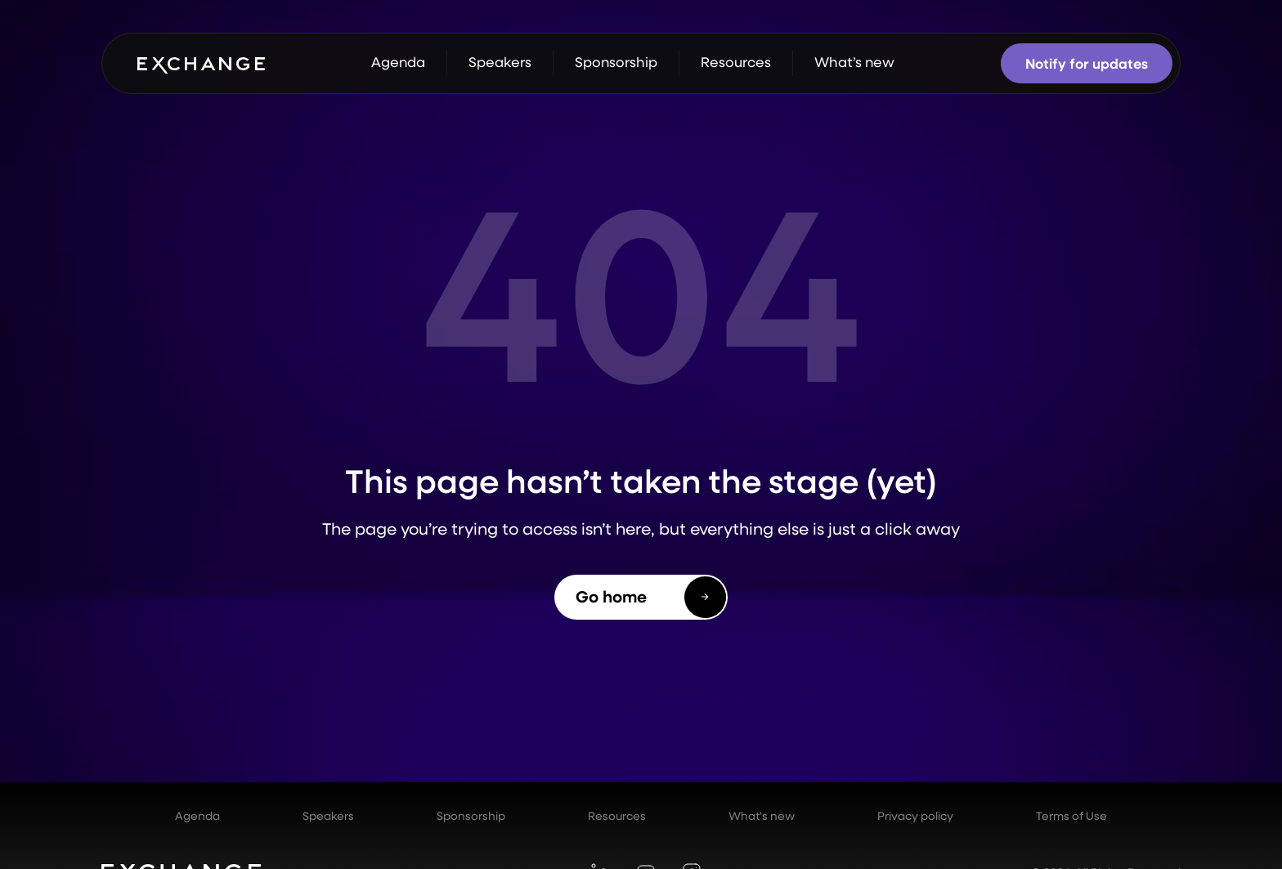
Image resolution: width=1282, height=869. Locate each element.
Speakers (328, 816)
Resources (617, 816)
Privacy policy (915, 816)
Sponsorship (471, 816)
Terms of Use (1071, 816)
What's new (761, 816)
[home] (201, 64)
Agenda (197, 816)
